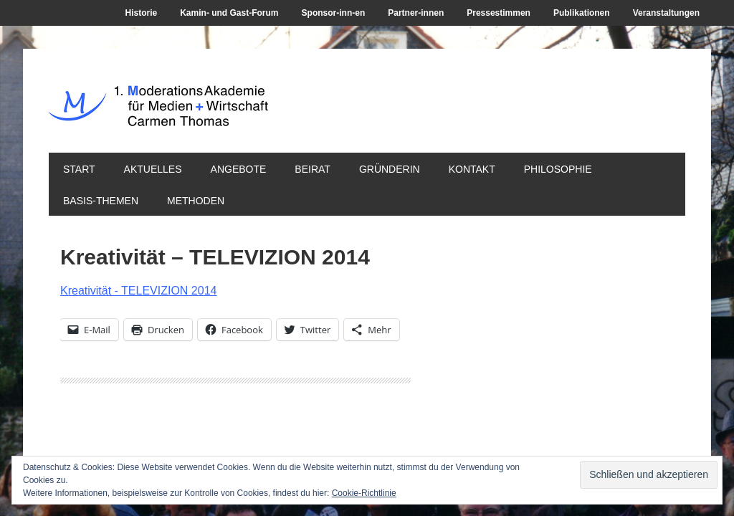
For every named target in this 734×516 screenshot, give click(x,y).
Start (79, 169)
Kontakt (472, 169)
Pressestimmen (498, 13)
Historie (141, 13)
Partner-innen (416, 13)
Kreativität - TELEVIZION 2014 (138, 291)
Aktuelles (153, 169)
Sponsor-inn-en (334, 13)
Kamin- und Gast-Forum (229, 13)
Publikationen (581, 13)
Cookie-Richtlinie (364, 493)
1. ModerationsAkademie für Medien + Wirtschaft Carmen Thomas (265, 114)
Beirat (312, 169)
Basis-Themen (100, 200)
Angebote (239, 169)
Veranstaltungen (666, 13)
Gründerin (389, 169)
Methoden (195, 200)
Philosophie (558, 169)
